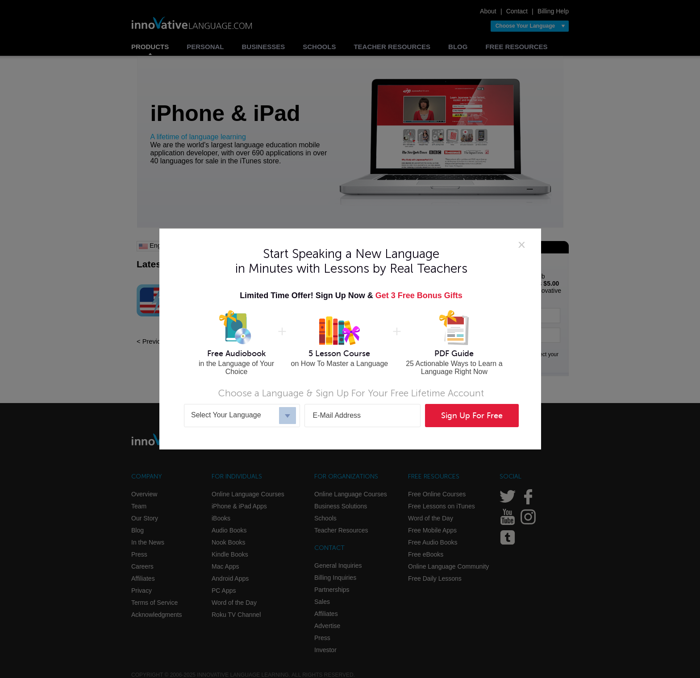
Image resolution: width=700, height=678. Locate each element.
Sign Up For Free (472, 415)
